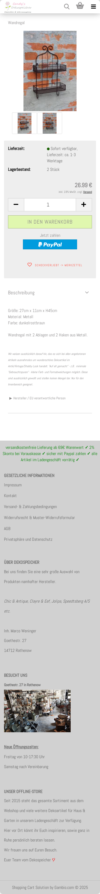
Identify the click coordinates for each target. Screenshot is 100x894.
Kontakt (10, 495)
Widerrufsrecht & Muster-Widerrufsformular (39, 517)
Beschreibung (21, 292)
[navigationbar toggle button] (93, 6)
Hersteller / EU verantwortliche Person (39, 398)
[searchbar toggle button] (66, 6)
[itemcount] (50, 204)
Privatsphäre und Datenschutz (28, 539)
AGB (7, 528)
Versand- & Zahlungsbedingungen (30, 506)
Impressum (13, 485)
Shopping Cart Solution (30, 887)
